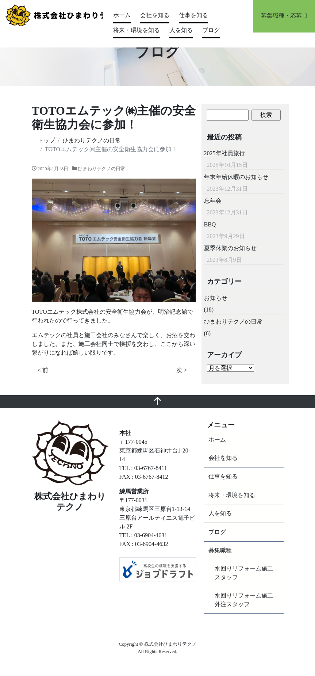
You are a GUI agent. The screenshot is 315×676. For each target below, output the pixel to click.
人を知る (181, 30)
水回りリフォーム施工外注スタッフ (244, 599)
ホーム (122, 15)
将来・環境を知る (136, 30)
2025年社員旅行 (224, 153)
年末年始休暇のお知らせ (236, 177)
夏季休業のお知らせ (230, 248)
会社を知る (154, 15)
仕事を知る (193, 15)
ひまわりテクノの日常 (101, 168)
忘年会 (213, 201)
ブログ (211, 30)
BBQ (210, 224)
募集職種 (220, 550)
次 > (181, 370)
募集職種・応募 (284, 15)
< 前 (43, 370)
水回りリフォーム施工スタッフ (244, 572)
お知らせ (215, 298)
